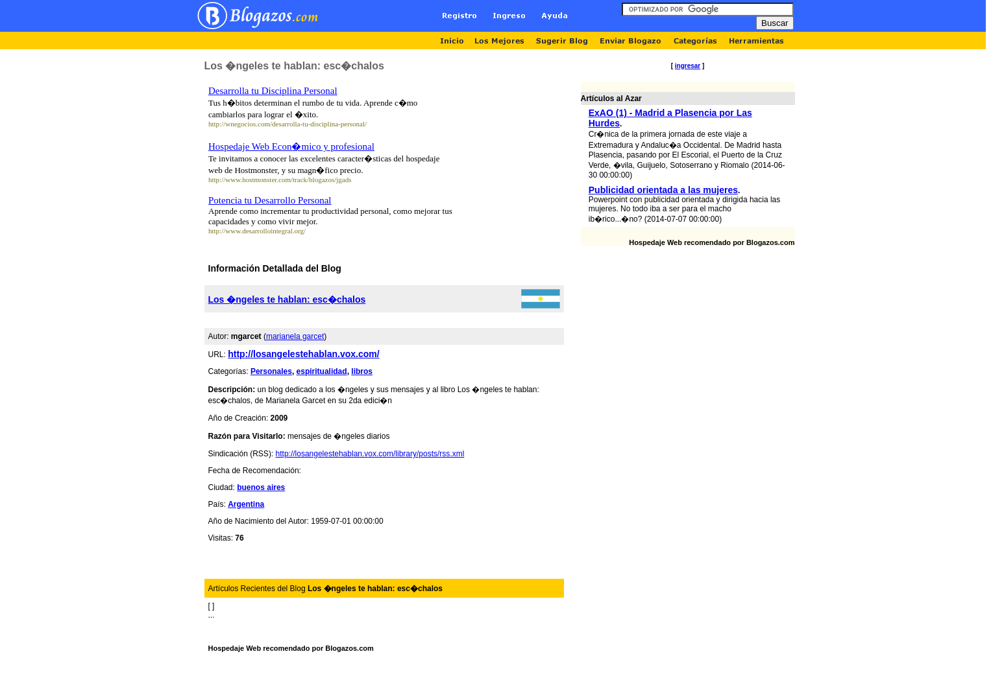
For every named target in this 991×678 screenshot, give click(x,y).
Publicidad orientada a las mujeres (663, 190)
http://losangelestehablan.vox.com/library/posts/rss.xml (370, 453)
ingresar (687, 65)
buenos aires (261, 487)
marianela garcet (295, 336)
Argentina (246, 504)
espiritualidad (322, 371)
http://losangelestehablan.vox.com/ (303, 354)
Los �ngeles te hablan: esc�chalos (287, 299)
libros (362, 371)
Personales (271, 371)
